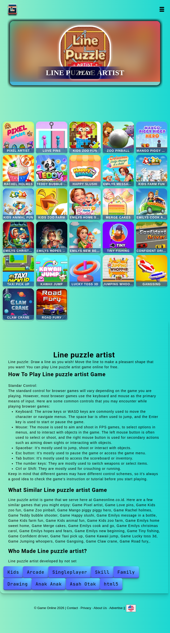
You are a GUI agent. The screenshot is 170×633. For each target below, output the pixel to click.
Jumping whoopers (118, 270)
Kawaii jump (51, 270)
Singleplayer (69, 572)
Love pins (51, 137)
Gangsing (151, 270)
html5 (111, 584)
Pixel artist (18, 137)
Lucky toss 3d (85, 270)
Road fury (51, 304)
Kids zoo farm (51, 204)
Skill (102, 572)
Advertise (116, 608)
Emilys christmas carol (18, 237)
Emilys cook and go (151, 204)
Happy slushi (85, 170)
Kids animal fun (18, 204)
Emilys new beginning (85, 237)
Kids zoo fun (85, 137)
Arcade (35, 572)
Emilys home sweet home (85, 204)
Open (162, 9)
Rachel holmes (18, 170)
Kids (13, 572)
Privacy (86, 608)
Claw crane (18, 304)
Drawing (17, 584)
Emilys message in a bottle (118, 170)
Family (126, 572)
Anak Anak (49, 584)
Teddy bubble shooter (51, 170)
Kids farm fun (151, 170)
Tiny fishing (118, 237)
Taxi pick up (18, 270)
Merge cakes (118, 204)
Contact (72, 608)
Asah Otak (83, 584)
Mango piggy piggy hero (151, 137)
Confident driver (151, 237)
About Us (100, 608)
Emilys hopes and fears (51, 237)
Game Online (27, 9)
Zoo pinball (118, 137)
